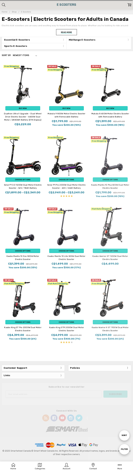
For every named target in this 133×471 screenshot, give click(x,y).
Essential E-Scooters (17, 39)
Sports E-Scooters (15, 46)
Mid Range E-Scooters (82, 39)
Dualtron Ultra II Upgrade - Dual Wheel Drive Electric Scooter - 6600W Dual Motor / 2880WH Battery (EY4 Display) (23, 117)
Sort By (6, 55)
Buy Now (23, 108)
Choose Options (22, 180)
